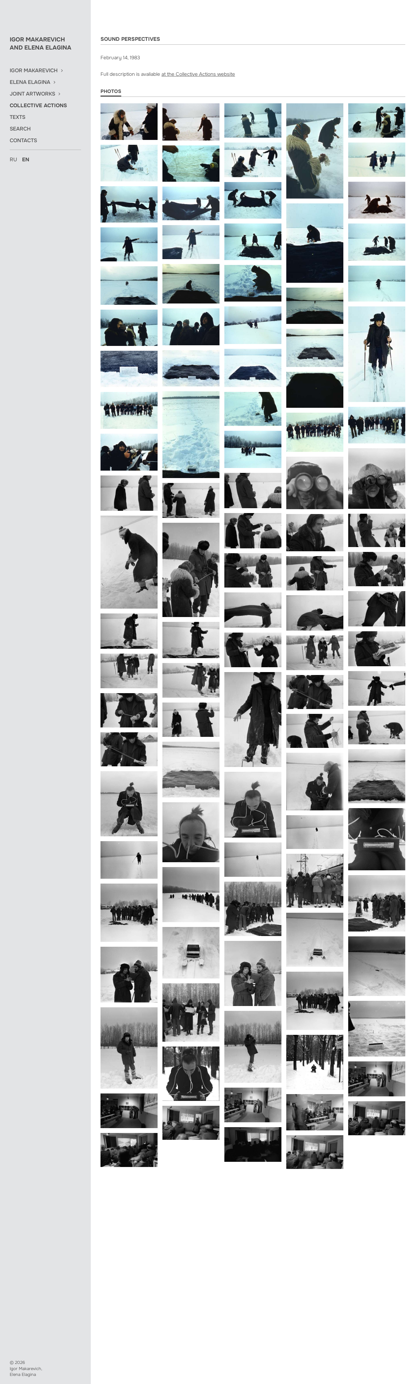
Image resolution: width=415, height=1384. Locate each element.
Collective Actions (38, 105)
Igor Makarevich (34, 70)
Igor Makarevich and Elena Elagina (40, 43)
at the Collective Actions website (198, 74)
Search (20, 129)
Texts (17, 117)
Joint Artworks (32, 94)
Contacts (23, 140)
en (25, 159)
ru (13, 159)
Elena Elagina (30, 82)
